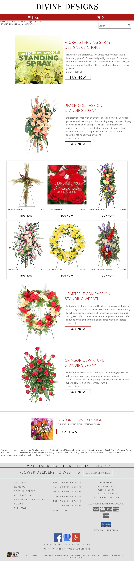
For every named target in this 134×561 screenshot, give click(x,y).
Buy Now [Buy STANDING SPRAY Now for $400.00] (67, 215)
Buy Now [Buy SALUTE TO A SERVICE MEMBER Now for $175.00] (108, 275)
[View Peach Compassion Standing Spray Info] (39, 124)
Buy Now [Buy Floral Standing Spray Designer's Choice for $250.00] (78, 77)
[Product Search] (113, 25)
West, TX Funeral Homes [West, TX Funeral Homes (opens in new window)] (56, 544)
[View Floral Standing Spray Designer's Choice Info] (39, 59)
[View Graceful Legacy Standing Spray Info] (26, 244)
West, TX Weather (53, 549)
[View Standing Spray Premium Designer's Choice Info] (67, 184)
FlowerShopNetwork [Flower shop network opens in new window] (69, 555)
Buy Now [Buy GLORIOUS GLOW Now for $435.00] (67, 275)
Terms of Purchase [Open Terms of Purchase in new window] (112, 555)
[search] (129, 25)
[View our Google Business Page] (67, 541)
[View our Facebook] (58, 541)
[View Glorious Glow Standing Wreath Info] (67, 244)
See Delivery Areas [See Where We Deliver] (98, 472)
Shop (33, 17)
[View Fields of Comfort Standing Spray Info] (26, 184)
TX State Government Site (77, 549)
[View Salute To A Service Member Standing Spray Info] (107, 244)
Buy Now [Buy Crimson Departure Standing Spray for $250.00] (78, 391)
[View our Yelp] (76, 541)
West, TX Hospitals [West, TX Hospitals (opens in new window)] (80, 544)
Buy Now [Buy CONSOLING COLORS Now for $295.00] (108, 215)
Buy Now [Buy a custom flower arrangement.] (69, 431)
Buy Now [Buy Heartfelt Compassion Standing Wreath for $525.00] (78, 329)
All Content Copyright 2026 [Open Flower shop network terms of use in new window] (41, 555)
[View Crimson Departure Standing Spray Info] (39, 375)
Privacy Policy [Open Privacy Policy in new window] (91, 555)
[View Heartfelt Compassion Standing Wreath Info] (39, 311)
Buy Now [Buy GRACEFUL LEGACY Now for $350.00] (26, 275)
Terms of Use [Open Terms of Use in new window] (75, 557)
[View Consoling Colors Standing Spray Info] (107, 184)
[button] (106, 524)
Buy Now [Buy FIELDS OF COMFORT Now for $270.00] (26, 215)
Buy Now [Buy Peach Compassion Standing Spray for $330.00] (78, 144)
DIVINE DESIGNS (67, 7)
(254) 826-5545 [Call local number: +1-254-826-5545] (109, 493)
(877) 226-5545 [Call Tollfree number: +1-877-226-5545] (111, 497)
